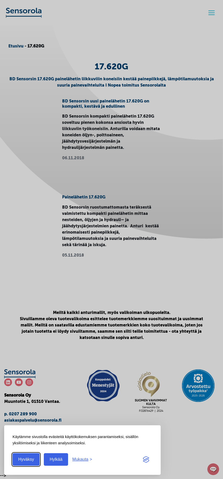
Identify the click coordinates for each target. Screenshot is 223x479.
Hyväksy (26, 459)
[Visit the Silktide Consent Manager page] (146, 459)
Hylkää (56, 459)
